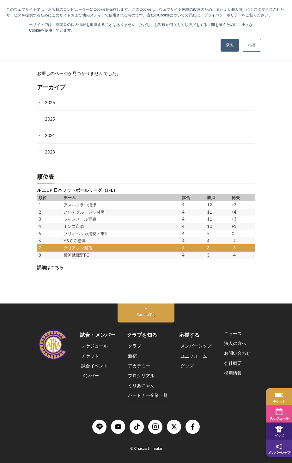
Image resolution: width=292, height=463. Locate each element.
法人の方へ (235, 343)
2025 (50, 119)
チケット (90, 356)
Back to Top (146, 314)
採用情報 (233, 373)
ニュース (233, 333)
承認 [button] (230, 45)
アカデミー (139, 365)
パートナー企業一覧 (148, 395)
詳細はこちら (50, 267)
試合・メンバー (97, 335)
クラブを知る (142, 335)
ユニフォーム (193, 356)
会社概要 (233, 363)
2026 (50, 102)
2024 (50, 135)
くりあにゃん (141, 385)
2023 (50, 151)
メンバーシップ (195, 345)
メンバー (90, 375)
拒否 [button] (252, 45)
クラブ (134, 345)
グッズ (187, 365)
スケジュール (94, 345)
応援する (189, 335)
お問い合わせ (237, 353)
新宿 (132, 356)
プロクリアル (141, 375)
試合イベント (94, 365)
